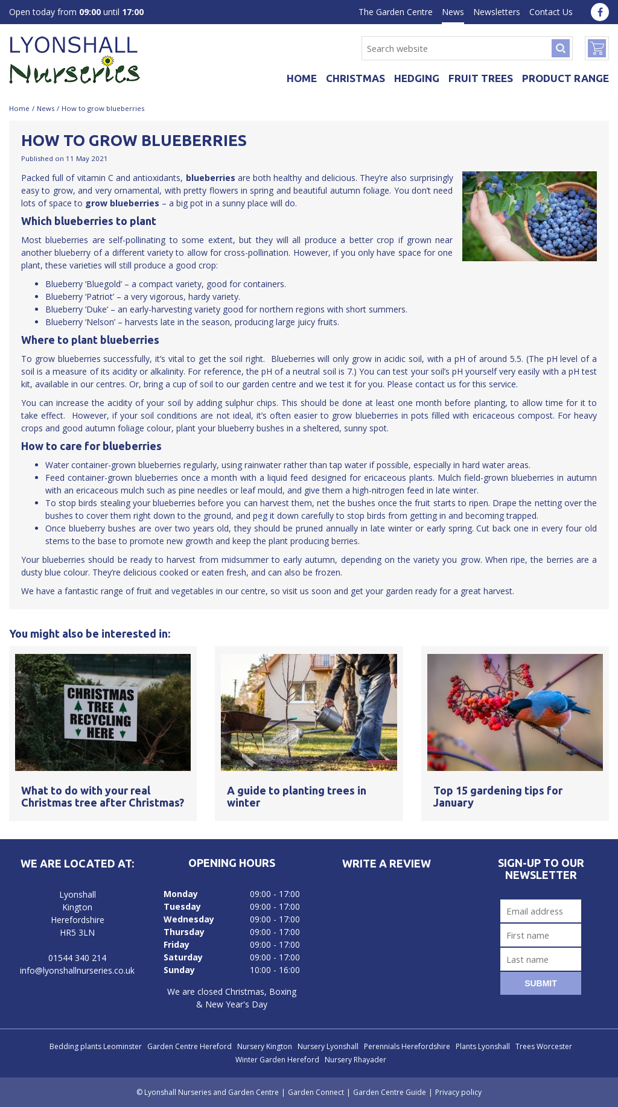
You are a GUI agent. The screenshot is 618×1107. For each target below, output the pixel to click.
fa (600, 12)
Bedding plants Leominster (95, 1046)
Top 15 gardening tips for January (497, 796)
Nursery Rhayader (355, 1060)
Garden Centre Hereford (189, 1046)
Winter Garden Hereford (277, 1060)
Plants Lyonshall (483, 1046)
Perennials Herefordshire (407, 1046)
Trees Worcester (543, 1046)
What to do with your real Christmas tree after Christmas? (102, 796)
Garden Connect (316, 1092)
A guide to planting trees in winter (296, 796)
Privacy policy (458, 1092)
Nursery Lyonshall (328, 1046)
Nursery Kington (264, 1046)
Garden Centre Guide (389, 1092)
